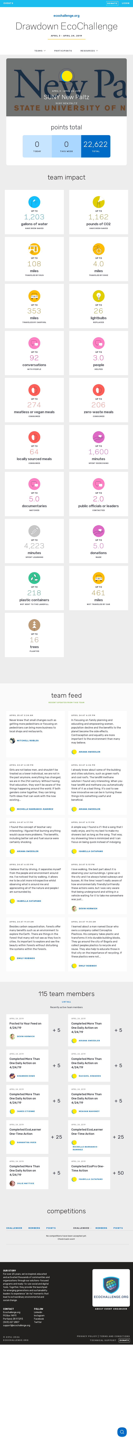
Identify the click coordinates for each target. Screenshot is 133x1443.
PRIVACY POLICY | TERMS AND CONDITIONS (103, 1336)
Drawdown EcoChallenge (66, 26)
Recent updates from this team (66, 703)
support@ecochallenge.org (16, 1325)
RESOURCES (88, 51)
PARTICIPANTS (63, 51)
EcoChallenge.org (66, 16)
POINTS (51, 1228)
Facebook (39, 1319)
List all (66, 1002)
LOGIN (126, 3)
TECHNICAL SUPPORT (103, 1340)
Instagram (39, 1315)
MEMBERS (34, 1228)
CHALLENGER (14, 1228)
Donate (112, 3)
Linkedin (38, 1312)
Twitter (38, 1322)
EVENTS (8, 3)
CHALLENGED (81, 1228)
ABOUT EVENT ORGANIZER (111, 1309)
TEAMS (38, 51)
